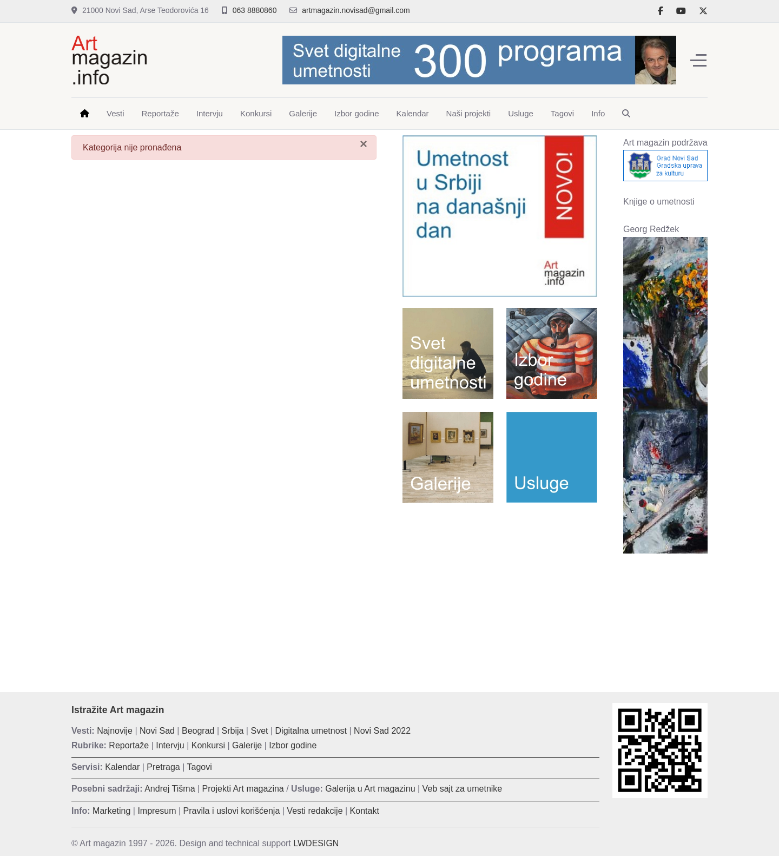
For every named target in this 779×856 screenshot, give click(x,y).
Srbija (233, 730)
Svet (259, 730)
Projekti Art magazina (243, 788)
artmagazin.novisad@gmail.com (356, 10)
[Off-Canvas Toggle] (698, 60)
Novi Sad (157, 730)
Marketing (111, 810)
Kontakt (364, 810)
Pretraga (163, 767)
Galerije (247, 745)
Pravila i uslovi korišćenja (231, 810)
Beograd (198, 730)
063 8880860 (255, 10)
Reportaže (129, 745)
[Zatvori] (363, 144)
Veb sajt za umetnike (462, 788)
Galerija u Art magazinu (370, 788)
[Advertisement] (499, 589)
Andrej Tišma (169, 788)
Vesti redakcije (314, 810)
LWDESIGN (316, 843)
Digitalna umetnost (311, 730)
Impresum (156, 810)
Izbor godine (292, 745)
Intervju (170, 745)
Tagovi (199, 767)
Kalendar (122, 767)
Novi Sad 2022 (382, 730)
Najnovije (115, 730)
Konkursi (208, 745)
